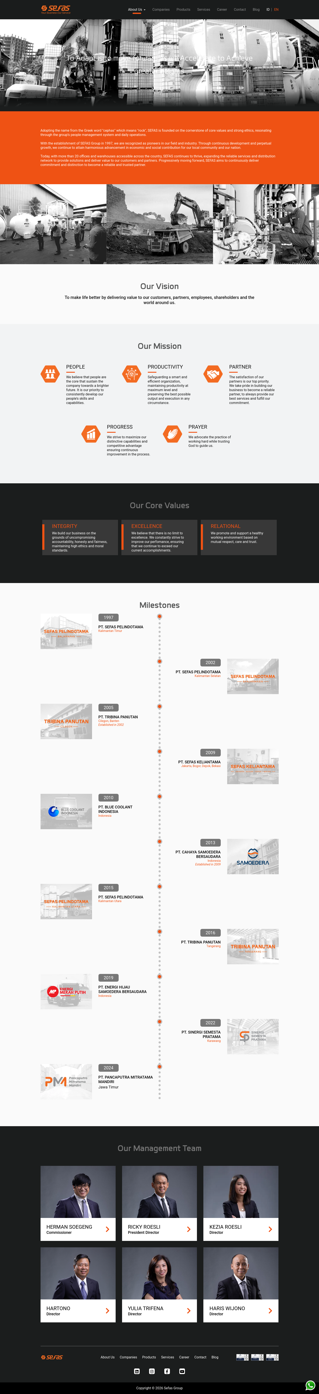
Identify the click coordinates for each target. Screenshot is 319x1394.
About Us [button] (135, 10)
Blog (256, 10)
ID (268, 10)
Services (203, 10)
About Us (108, 1357)
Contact (240, 10)
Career (222, 10)
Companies (161, 10)
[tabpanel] (159, 65)
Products (183, 10)
